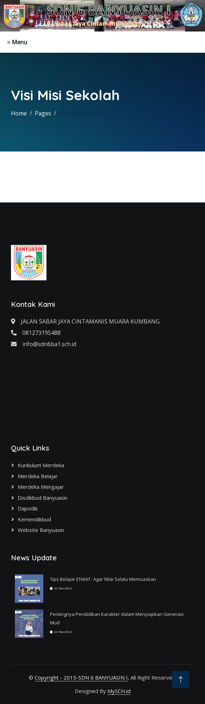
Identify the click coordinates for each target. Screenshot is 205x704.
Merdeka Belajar (38, 476)
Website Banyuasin (41, 529)
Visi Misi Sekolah (81, 113)
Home (19, 113)
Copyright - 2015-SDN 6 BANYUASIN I (81, 677)
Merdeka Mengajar (41, 486)
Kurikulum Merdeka (41, 465)
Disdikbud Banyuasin (42, 497)
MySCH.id (119, 690)
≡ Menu (17, 42)
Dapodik (28, 508)
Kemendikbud (34, 519)
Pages (43, 113)
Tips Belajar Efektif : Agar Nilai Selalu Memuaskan (103, 579)
